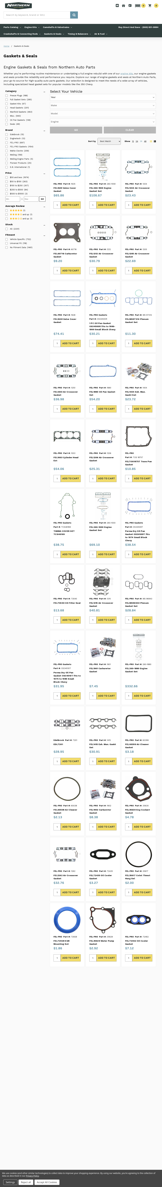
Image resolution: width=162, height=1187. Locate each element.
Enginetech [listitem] (15, 138)
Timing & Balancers (79, 34)
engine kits (127, 73)
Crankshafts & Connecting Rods (22, 34)
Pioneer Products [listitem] (18, 163)
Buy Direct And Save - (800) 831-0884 (138, 27)
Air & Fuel (100, 34)
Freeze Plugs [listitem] (16, 95)
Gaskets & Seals (54, 34)
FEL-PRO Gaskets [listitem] (18, 146)
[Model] (103, 113)
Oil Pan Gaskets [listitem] (17, 120)
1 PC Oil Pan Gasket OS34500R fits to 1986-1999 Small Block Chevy (102, 326)
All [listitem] (11, 229)
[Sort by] (109, 141)
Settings (10, 1182)
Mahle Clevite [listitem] (16, 151)
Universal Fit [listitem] (16, 243)
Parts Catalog (12, 27)
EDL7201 (58, 744)
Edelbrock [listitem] (14, 134)
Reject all (26, 1182)
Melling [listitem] (13, 155)
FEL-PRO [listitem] (14, 142)
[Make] (103, 105)
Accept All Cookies (47, 1182)
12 (133, 141)
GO (42, 199)
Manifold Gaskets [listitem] (18, 112)
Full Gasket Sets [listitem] (18, 99)
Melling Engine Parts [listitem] (19, 159)
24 (137, 141)
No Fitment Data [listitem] (18, 247)
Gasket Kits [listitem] (15, 104)
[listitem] (16, 177)
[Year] (103, 97)
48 (145, 141)
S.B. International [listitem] (18, 167)
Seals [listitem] (12, 124)
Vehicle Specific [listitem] (17, 239)
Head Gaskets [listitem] (16, 108)
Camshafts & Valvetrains (57, 27)
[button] (140, 5)
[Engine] (103, 121)
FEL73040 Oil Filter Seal (67, 603)
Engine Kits (32, 27)
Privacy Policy (32, 1175)
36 (141, 141)
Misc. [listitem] (12, 116)
